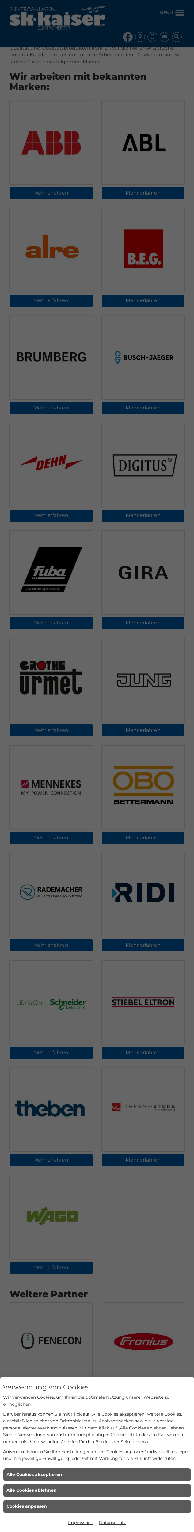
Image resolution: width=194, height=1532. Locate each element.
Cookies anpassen (26, 1506)
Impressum (80, 1522)
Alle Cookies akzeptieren (34, 1474)
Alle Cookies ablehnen (31, 1490)
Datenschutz (112, 1522)
